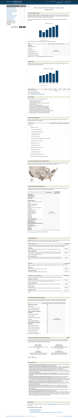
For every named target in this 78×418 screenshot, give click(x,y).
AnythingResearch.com (68, 416)
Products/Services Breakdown (11, 11)
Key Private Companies (10, 18)
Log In (47, 1)
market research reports (52, 404)
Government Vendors (10, 19)
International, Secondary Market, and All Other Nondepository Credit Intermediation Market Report (46, 412)
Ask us (58, 404)
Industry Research (59, 2)
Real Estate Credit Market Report (35, 410)
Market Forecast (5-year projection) (12, 10)
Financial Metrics (9, 14)
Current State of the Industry (11, 7)
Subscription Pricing (53, 1)
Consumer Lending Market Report (35, 409)
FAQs (58, 1)
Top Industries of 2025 (67, 2)
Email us (62, 1)
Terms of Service (9, 416)
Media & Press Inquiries (19, 416)
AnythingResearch (33, 231)
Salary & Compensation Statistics (12, 15)
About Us (13, 416)
